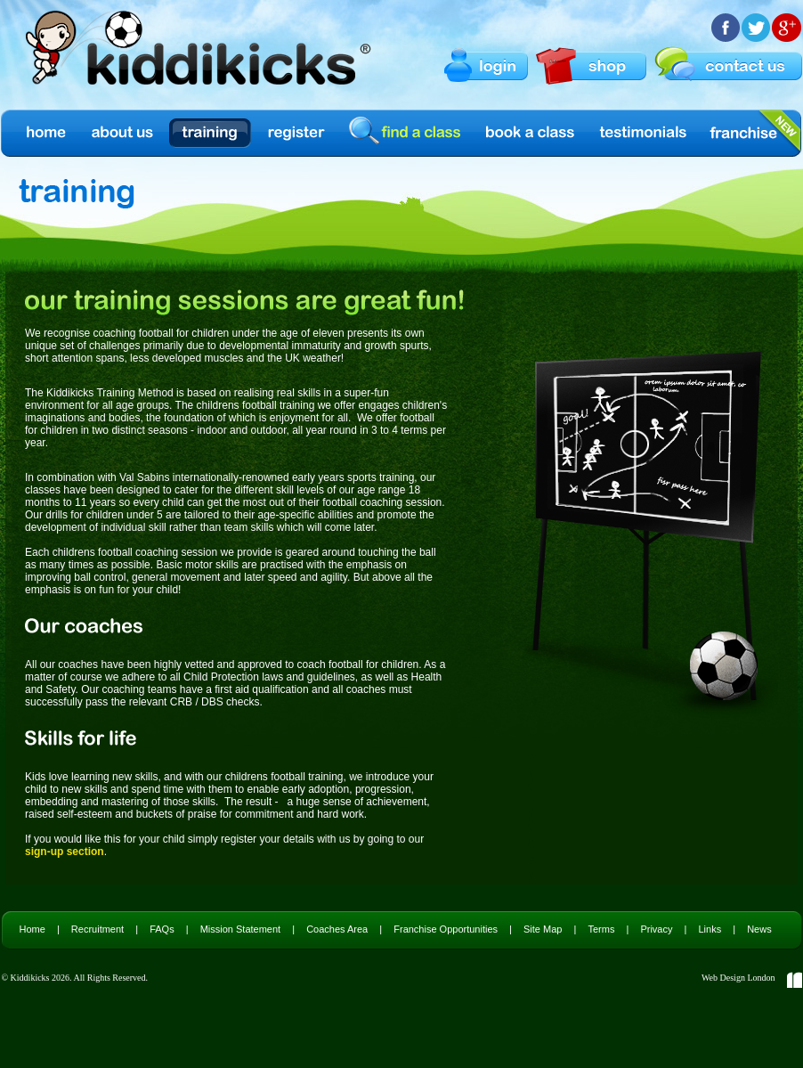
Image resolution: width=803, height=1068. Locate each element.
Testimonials (643, 133)
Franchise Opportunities (445, 929)
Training (210, 133)
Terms (601, 929)
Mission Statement (240, 929)
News (759, 929)
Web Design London (738, 977)
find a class (408, 132)
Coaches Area (337, 929)
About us (123, 133)
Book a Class (531, 133)
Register (296, 133)
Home (45, 133)
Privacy (656, 929)
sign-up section (64, 851)
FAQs (162, 929)
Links (709, 929)
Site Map (542, 929)
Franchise (743, 133)
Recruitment (97, 929)
